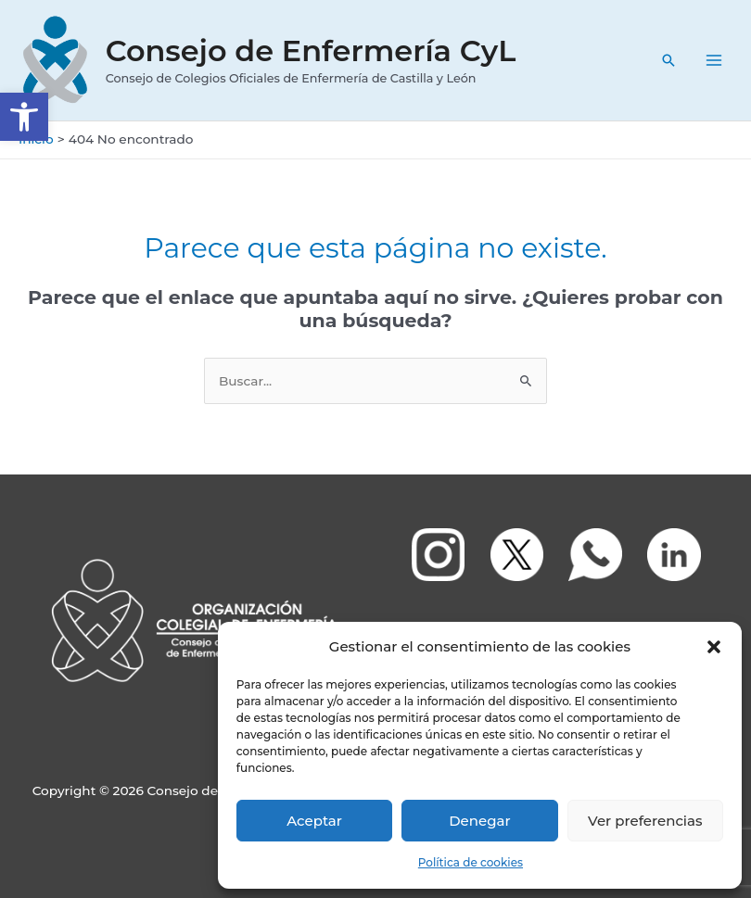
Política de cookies (470, 862)
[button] (24, 117)
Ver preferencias (645, 820)
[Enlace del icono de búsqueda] (668, 60)
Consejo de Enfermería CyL (311, 50)
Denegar (479, 820)
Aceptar (314, 820)
